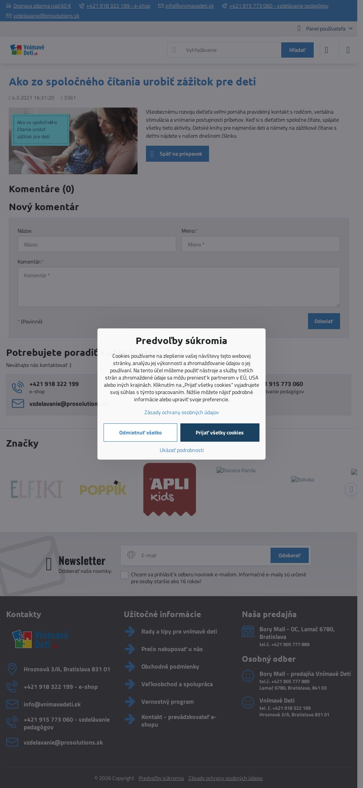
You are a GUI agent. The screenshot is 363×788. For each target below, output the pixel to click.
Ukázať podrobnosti (182, 450)
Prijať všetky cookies (220, 432)
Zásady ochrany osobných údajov (181, 412)
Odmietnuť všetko (140, 432)
